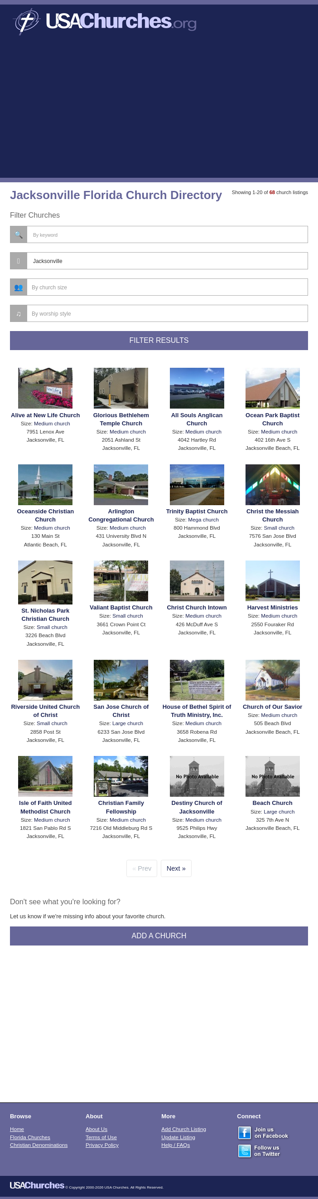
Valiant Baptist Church (121, 607)
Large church (127, 723)
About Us (96, 1129)
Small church (279, 528)
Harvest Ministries (272, 607)
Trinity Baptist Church (197, 511)
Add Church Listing (183, 1129)
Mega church (203, 519)
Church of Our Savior (272, 706)
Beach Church (273, 802)
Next (173, 868)
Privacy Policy (102, 1145)
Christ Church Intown (196, 607)
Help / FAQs (175, 1145)
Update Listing (178, 1137)
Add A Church (159, 936)
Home (17, 1129)
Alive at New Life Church (45, 415)
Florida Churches (30, 1137)
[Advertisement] (159, 109)
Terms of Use (101, 1137)
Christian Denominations (38, 1145)
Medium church (52, 423)
